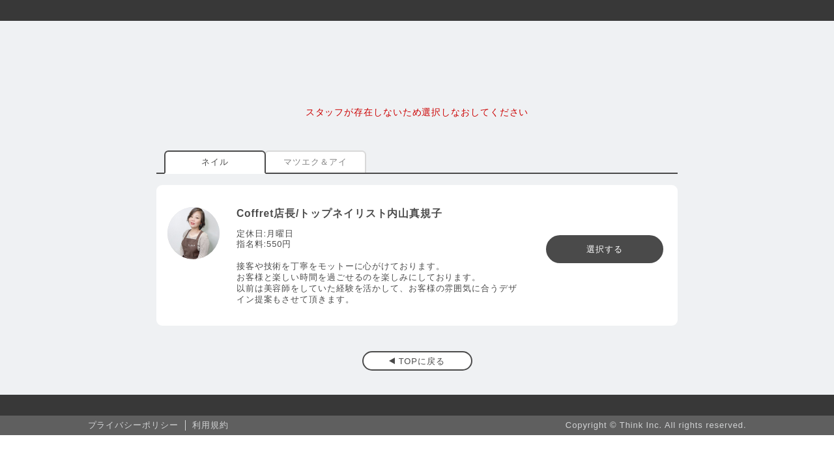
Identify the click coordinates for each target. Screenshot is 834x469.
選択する (604, 249)
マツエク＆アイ (315, 162)
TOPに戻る (422, 361)
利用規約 (210, 425)
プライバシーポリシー (133, 425)
